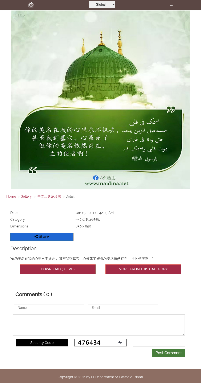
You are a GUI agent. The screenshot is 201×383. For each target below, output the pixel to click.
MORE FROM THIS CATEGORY (143, 269)
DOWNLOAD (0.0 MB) (58, 269)
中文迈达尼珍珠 (49, 196)
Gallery (26, 196)
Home (11, 196)
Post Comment (169, 353)
